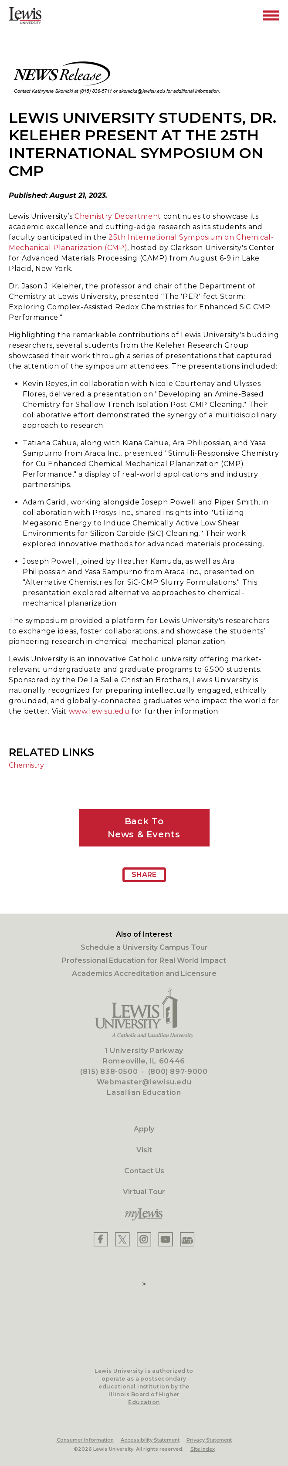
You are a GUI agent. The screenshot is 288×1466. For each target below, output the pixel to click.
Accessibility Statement (150, 1440)
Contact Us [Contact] (144, 1171)
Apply (144, 1129)
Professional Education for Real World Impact (144, 960)
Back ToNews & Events (144, 828)
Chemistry (26, 765)
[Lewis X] (122, 1239)
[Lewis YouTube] (165, 1239)
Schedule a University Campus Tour (144, 947)
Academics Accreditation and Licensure (144, 973)
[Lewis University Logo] (25, 15)
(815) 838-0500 (109, 1071)
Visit (144, 1150)
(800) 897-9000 (178, 1071)
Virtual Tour (144, 1192)
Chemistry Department (119, 216)
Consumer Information (85, 1440)
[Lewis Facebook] (101, 1239)
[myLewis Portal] (144, 1215)
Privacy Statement (209, 1440)
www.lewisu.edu (99, 711)
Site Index (202, 1449)
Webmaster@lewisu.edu (144, 1082)
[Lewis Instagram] (144, 1239)
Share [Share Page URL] (144, 874)
